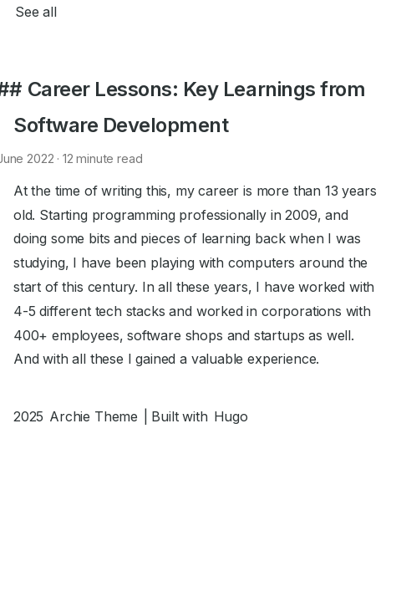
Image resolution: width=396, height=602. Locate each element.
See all (36, 11)
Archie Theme (93, 416)
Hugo (231, 416)
